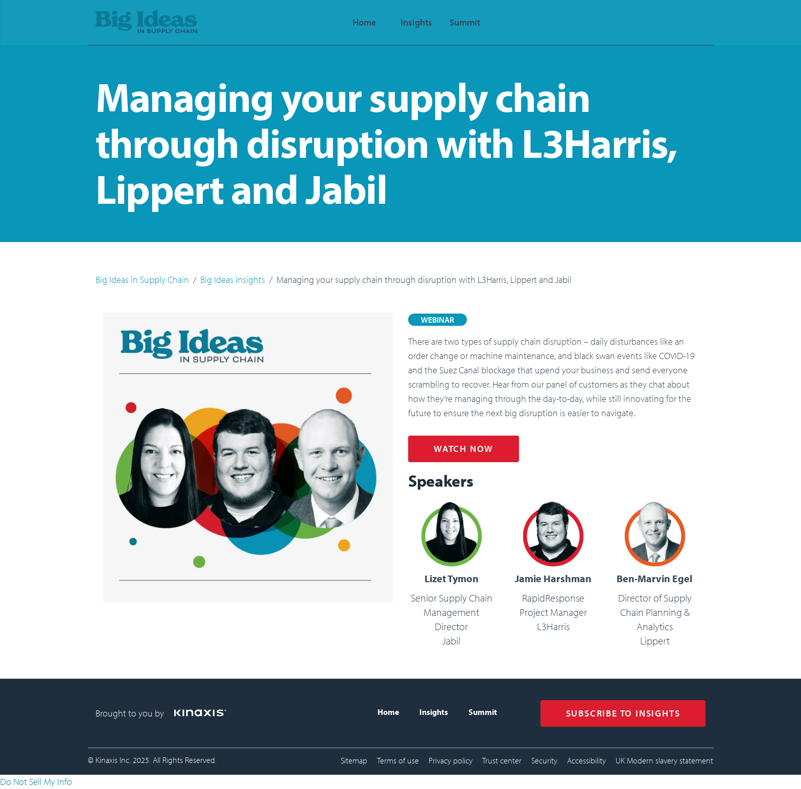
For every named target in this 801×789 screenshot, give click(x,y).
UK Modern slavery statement (664, 760)
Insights (433, 712)
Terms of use (398, 760)
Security (544, 760)
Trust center (502, 760)
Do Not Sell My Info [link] (36, 781)
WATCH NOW (463, 449)
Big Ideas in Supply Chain (142, 279)
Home (388, 712)
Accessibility (586, 760)
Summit (482, 712)
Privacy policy (451, 760)
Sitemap (354, 760)
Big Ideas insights (232, 279)
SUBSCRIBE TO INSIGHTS (623, 713)
